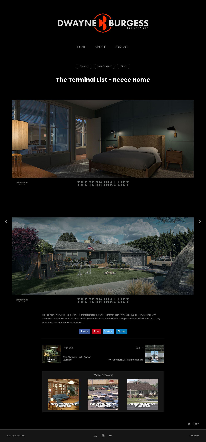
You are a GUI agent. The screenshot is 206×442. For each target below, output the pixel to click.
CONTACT (121, 46)
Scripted (84, 66)
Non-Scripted (104, 66)
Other (123, 66)
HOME (81, 46)
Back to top (194, 436)
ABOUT (100, 46)
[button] (193, 424)
